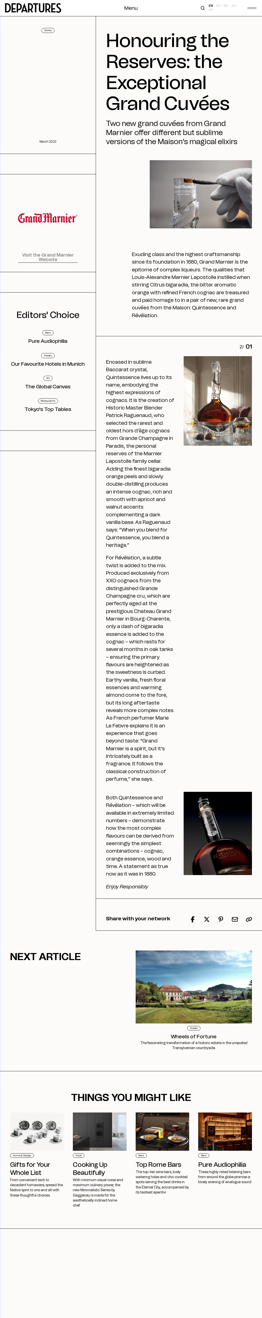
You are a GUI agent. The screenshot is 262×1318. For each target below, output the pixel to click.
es (219, 6)
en (211, 6)
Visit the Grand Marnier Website (48, 257)
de (226, 6)
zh (233, 6)
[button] (249, 919)
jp (211, 10)
